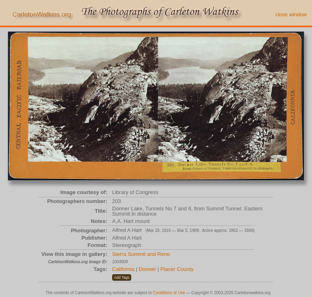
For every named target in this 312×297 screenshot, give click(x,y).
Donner (147, 269)
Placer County (177, 269)
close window (291, 14)
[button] (121, 277)
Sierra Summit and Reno (141, 254)
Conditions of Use (169, 292)
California (123, 269)
